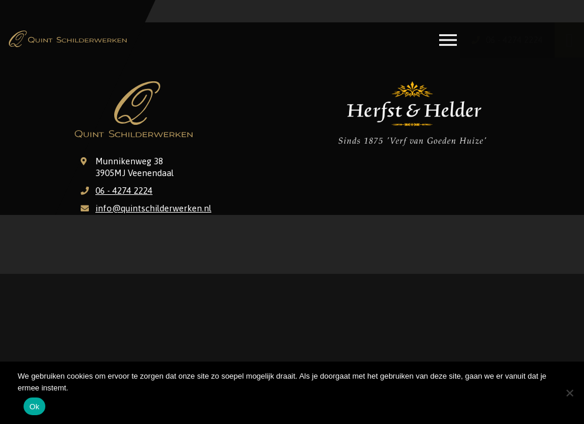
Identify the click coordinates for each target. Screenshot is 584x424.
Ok (34, 406)
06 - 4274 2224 (123, 191)
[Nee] (569, 393)
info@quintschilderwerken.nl (153, 208)
